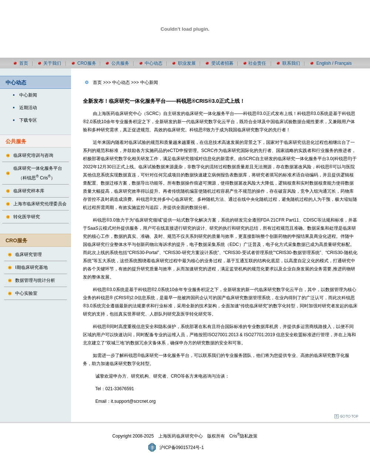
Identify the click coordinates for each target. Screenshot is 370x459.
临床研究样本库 (28, 190)
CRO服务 (86, 63)
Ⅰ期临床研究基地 (31, 267)
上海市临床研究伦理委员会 (40, 203)
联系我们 (291, 63)
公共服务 (120, 63)
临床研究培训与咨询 (33, 155)
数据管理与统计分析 (35, 280)
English (323, 63)
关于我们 (52, 63)
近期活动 (28, 107)
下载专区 (28, 120)
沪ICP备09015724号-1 (181, 447)
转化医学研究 (26, 216)
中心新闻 (28, 95)
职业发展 (187, 63)
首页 (23, 63)
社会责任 (257, 63)
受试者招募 (222, 63)
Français (343, 63)
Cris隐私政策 (243, 436)
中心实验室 (26, 293)
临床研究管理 (28, 254)
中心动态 (153, 63)
